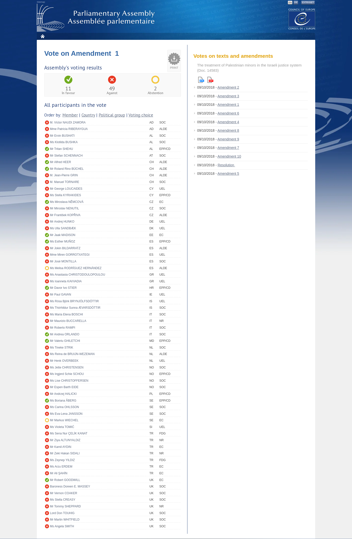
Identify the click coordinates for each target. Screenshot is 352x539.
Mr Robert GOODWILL (65, 480)
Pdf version (210, 80)
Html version (201, 80)
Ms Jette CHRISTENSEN (67, 367)
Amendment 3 (228, 96)
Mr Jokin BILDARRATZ (65, 248)
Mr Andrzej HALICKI (63, 394)
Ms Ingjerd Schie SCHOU (67, 374)
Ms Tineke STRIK (61, 347)
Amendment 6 (228, 113)
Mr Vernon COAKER (63, 493)
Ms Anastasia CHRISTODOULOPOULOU (77, 274)
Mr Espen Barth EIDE (64, 387)
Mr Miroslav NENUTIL (64, 208)
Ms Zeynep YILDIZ (62, 460)
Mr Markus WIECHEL (64, 420)
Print (174, 67)
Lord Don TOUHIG (62, 513)
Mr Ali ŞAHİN (58, 473)
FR (295, 2)
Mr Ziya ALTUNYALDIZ (65, 440)
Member (70, 115)
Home (42, 36)
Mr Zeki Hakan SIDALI (65, 453)
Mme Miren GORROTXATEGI (69, 254)
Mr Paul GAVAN (60, 294)
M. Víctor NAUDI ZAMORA (68, 122)
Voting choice (141, 115)
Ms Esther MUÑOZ (62, 241)
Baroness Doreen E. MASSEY (70, 486)
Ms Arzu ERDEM (61, 466)
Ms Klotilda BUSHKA (64, 142)
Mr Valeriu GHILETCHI (65, 341)
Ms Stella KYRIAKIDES (65, 195)
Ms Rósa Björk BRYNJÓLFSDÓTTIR (74, 301)
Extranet (308, 2)
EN (290, 2)
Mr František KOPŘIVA (65, 215)
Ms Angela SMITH (62, 526)
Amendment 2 (228, 87)
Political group (112, 115)
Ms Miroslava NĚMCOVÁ (67, 202)
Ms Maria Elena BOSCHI (66, 314)
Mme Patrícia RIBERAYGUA (69, 129)
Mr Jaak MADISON (62, 235)
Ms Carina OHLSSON (64, 407)
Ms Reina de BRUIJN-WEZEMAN (72, 354)
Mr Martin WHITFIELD (65, 519)
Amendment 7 (228, 148)
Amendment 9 (228, 139)
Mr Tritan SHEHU (61, 149)
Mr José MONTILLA (63, 261)
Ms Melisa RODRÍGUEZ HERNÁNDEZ (75, 268)
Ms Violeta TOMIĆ (62, 427)
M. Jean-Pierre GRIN (64, 175)
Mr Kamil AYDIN (60, 447)
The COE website (302, 18)
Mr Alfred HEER (60, 162)
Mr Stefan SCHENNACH (66, 155)
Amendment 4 (228, 122)
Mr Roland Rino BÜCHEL (67, 169)
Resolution (226, 165)
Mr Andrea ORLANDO (64, 334)
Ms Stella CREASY (62, 499)
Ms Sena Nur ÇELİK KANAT (69, 433)
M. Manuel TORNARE (64, 182)
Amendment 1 (228, 105)
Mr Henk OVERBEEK (64, 360)
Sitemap (41, 2)
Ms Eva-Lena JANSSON (66, 414)
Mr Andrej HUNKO (62, 221)
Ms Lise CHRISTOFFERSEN (69, 380)
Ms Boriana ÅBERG (63, 400)
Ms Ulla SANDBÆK (63, 228)
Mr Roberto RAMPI (62, 327)
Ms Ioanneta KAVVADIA (66, 281)
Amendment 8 (228, 130)
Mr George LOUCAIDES (66, 188)
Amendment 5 (228, 174)
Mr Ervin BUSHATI (62, 135)
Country (88, 115)
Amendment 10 (229, 156)
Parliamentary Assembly (97, 18)
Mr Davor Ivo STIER (63, 288)
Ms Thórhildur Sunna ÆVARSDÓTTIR (75, 307)
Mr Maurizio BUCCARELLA (68, 321)
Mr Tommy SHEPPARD (65, 506)
